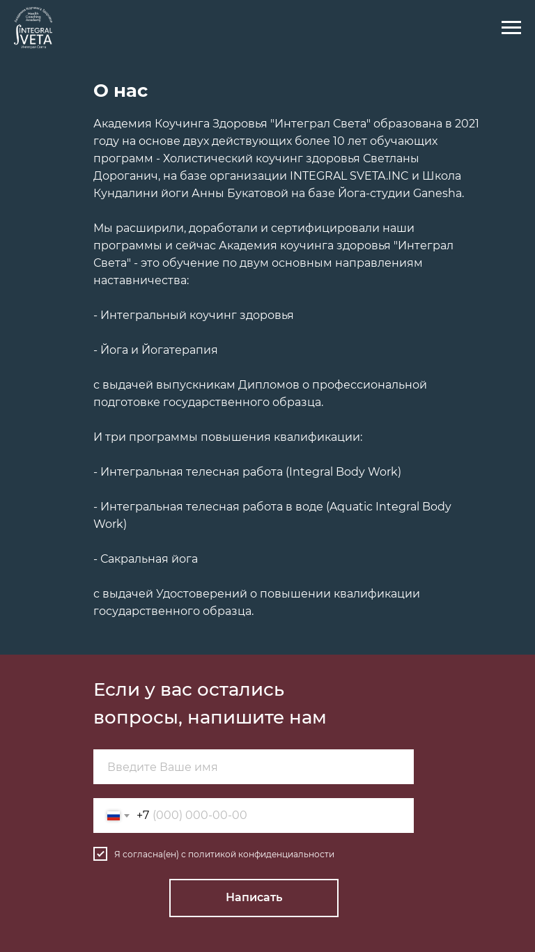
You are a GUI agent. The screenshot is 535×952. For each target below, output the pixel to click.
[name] (253, 766)
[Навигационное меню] (511, 28)
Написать (254, 897)
